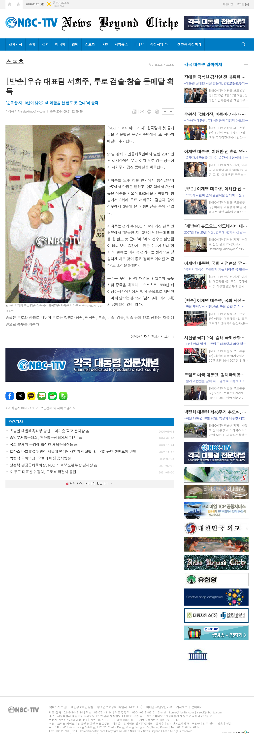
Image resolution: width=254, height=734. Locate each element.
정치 (45, 44)
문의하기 (196, 707)
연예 (75, 44)
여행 (104, 44)
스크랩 (156, 111)
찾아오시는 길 (58, 707)
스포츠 (90, 44)
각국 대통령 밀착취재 (203, 64)
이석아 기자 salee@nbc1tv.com (25, 111)
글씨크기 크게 (165, 111)
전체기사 (15, 44)
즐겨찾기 (18, 4)
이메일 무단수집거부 (159, 707)
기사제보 (181, 707)
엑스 (20, 396)
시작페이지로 (9, 4)
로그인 (240, 4)
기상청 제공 (58, 5)
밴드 (63, 396)
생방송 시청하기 (189, 44)
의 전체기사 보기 (150, 336)
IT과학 (138, 44)
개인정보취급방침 (82, 707)
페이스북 (9, 396)
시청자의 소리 (160, 44)
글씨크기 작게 (171, 111)
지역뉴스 (121, 44)
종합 (32, 44)
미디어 (60, 44)
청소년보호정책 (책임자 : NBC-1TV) (119, 707)
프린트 (149, 111)
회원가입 (228, 4)
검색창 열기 (244, 44)
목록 (134, 111)
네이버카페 (52, 396)
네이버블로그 (41, 396)
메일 (141, 111)
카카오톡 (31, 396)
